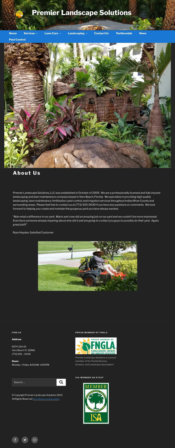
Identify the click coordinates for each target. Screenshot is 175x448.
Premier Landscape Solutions (81, 12)
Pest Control (17, 39)
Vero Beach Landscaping (46, 398)
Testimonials (124, 33)
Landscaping (78, 33)
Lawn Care (53, 33)
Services (31, 33)
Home (13, 33)
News (142, 33)
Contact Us (101, 33)
